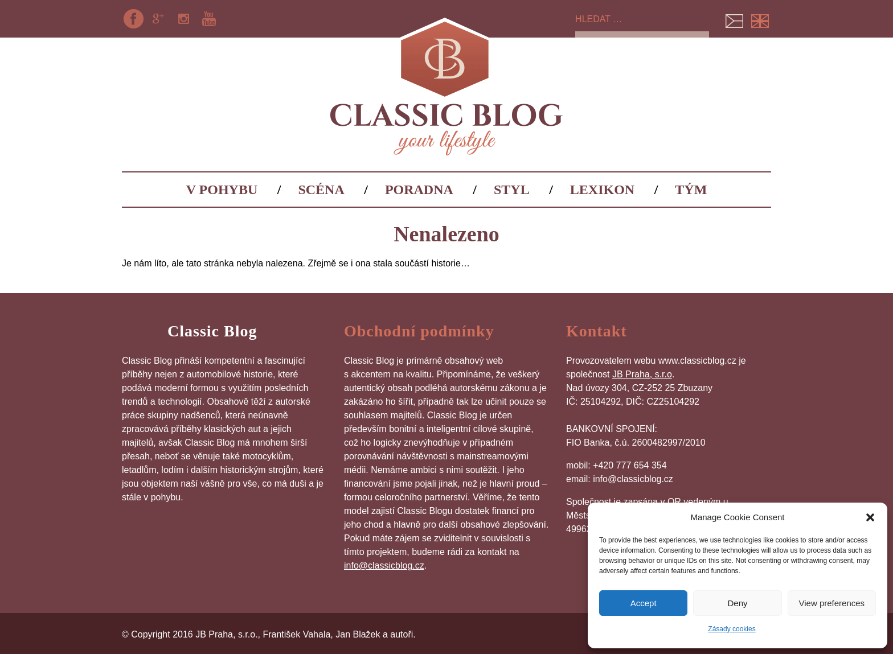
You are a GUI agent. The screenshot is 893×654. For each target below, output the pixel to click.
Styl (512, 189)
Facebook (133, 18)
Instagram (184, 18)
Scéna (321, 189)
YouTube (209, 18)
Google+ (158, 18)
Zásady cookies (731, 629)
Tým (691, 189)
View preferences (832, 603)
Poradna (419, 189)
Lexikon (602, 189)
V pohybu (222, 189)
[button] (870, 517)
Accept (643, 603)
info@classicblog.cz (384, 565)
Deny (737, 603)
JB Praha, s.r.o (642, 374)
